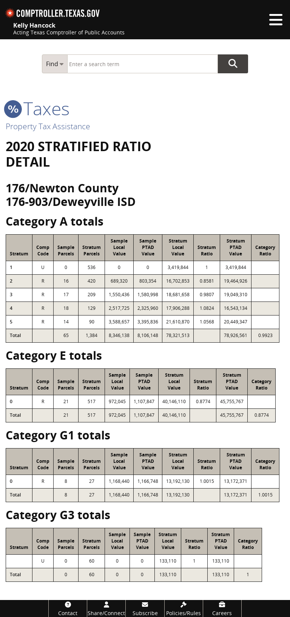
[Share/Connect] (106, 608)
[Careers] (222, 608)
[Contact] (68, 608)
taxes (37, 108)
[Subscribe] (145, 608)
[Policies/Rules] (184, 608)
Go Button (233, 63)
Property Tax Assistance (48, 126)
